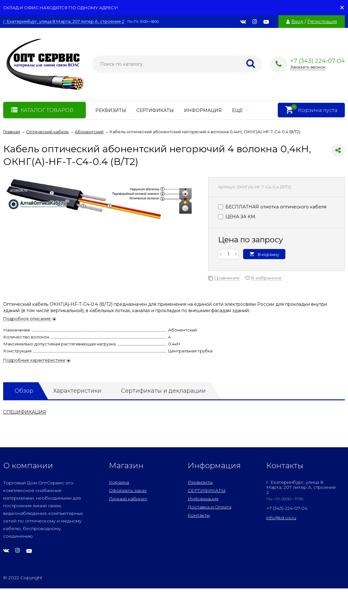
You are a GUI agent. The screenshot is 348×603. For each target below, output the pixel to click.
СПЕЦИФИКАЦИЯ (24, 412)
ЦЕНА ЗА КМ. (237, 217)
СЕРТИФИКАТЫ (155, 110)
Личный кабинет (128, 498)
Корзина (119, 482)
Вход (297, 21)
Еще (240, 110)
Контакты (199, 515)
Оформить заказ (128, 490)
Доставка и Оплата (209, 507)
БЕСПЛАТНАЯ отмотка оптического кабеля (272, 207)
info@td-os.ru (281, 518)
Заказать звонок (307, 66)
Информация (203, 110)
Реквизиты (110, 110)
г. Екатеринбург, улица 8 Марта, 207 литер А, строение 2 (63, 21)
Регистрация (322, 21)
